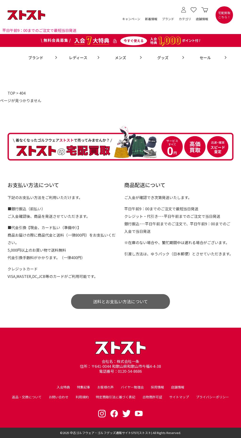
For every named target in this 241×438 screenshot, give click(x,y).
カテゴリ (185, 19)
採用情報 (157, 387)
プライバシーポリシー (212, 397)
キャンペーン (131, 19)
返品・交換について (27, 397)
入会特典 (63, 387)
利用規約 (82, 397)
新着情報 (151, 19)
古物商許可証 (152, 397)
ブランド (168, 19)
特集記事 (83, 387)
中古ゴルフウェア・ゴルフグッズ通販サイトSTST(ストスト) (111, 432)
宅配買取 (224, 15)
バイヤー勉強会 (132, 387)
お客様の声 (105, 387)
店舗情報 (202, 19)
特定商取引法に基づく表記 (115, 397)
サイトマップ (179, 397)
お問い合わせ (58, 397)
